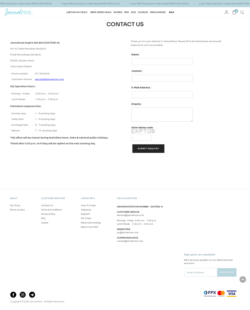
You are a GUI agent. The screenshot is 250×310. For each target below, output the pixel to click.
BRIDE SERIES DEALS (100, 12)
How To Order (88, 205)
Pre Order (86, 218)
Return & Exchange (91, 222)
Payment (85, 214)
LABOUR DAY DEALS (76, 12)
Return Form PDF (89, 227)
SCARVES (143, 12)
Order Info (88, 198)
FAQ (43, 218)
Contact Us (47, 205)
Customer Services (53, 198)
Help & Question (127, 198)
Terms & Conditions (51, 209)
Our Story (15, 205)
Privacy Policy (48, 214)
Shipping (86, 209)
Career (44, 222)
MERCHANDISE (158, 12)
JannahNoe (36, 301)
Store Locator (17, 209)
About (14, 198)
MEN (126, 12)
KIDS (133, 12)
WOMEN (118, 12)
